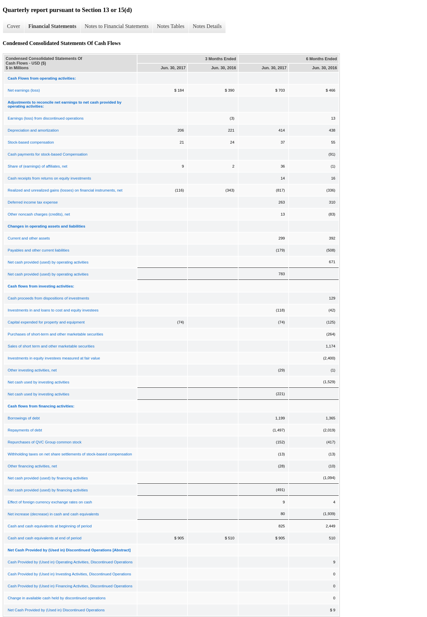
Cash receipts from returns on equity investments (49, 178)
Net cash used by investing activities (38, 382)
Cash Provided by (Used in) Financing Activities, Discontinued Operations (70, 586)
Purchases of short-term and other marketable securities (55, 334)
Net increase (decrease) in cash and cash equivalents (53, 514)
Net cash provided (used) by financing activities (48, 478)
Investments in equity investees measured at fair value (54, 358)
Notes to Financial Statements (117, 26)
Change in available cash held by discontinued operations (56, 598)
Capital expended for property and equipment (46, 322)
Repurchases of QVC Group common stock (44, 442)
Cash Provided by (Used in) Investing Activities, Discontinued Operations (69, 574)
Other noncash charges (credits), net (39, 214)
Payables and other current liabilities (38, 250)
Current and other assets (29, 238)
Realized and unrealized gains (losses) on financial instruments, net (65, 190)
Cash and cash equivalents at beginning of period (50, 526)
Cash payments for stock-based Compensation (47, 154)
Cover (13, 26)
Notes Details (207, 26)
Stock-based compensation (31, 142)
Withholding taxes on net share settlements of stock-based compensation (70, 454)
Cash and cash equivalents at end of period (44, 538)
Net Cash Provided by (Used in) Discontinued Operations (56, 610)
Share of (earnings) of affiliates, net (37, 166)
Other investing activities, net (32, 370)
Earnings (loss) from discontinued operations (46, 118)
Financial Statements (52, 26)
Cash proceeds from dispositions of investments (48, 298)
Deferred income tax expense (33, 202)
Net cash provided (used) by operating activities (48, 262)
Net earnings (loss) (24, 90)
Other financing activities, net (32, 466)
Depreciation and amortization (33, 130)
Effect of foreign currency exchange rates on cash (50, 502)
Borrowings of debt (24, 418)
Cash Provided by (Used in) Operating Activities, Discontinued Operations (70, 562)
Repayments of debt (25, 430)
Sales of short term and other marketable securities (51, 346)
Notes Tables (170, 26)
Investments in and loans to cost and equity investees (53, 310)
